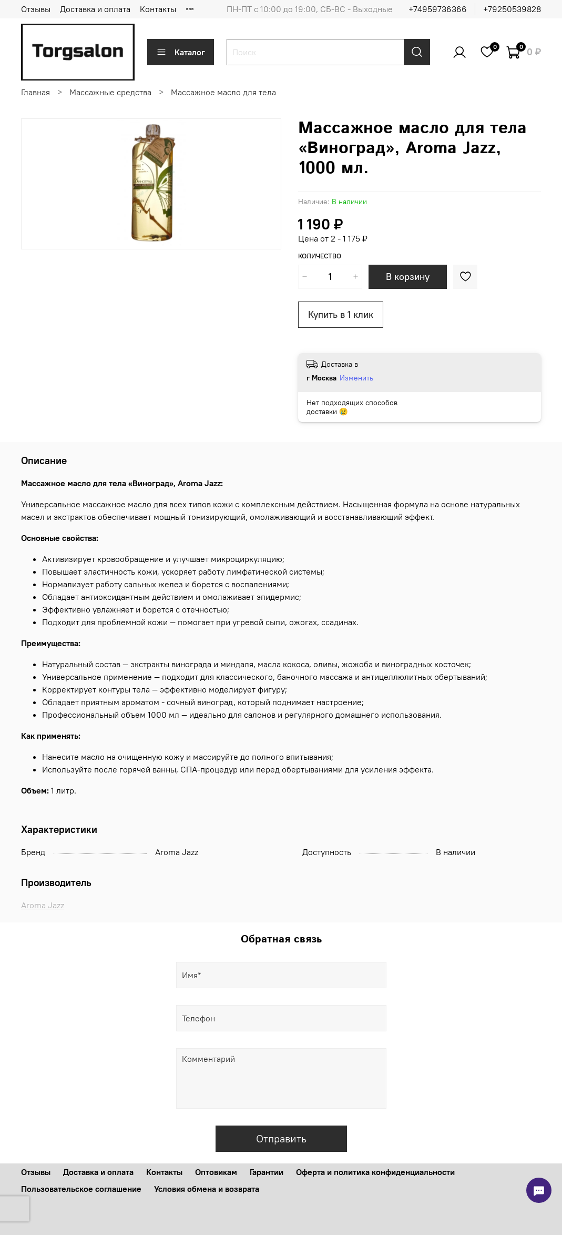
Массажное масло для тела (223, 92)
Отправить (281, 1138)
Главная (35, 92)
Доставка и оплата (95, 9)
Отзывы (35, 9)
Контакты (158, 9)
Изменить (356, 378)
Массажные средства (110, 92)
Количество (319, 256)
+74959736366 (437, 9)
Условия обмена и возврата (206, 1188)
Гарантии (266, 1172)
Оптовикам (216, 1172)
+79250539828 (512, 9)
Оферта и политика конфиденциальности (375, 1172)
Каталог (180, 52)
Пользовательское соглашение (81, 1188)
